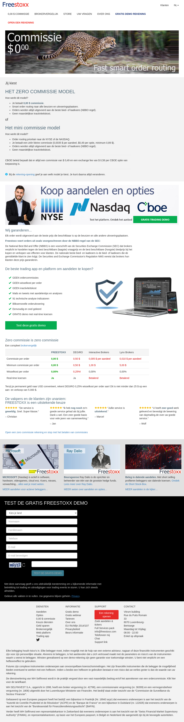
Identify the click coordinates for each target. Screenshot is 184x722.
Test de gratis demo (48, 573)
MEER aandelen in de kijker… (141, 489)
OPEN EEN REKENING (21, 22)
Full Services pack (104, 628)
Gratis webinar (73, 615)
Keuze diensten (44, 622)
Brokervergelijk (44, 629)
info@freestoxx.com (105, 631)
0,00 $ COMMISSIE (18, 14)
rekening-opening (25, 174)
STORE (67, 14)
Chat (97, 638)
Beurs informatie (74, 632)
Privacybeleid (72, 629)
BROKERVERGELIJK (46, 14)
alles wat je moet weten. (31, 484)
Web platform (43, 632)
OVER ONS (103, 14)
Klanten (164, 5)
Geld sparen (42, 625)
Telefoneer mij (102, 635)
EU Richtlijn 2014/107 (77, 625)
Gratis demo (72, 611)
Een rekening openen (106, 615)
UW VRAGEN (84, 14)
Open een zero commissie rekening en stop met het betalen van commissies (46, 432)
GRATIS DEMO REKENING (130, 14)
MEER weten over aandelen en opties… (85, 489)
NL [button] (176, 5)
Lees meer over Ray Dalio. (78, 484)
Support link (101, 642)
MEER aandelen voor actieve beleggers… (25, 489)
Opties (39, 615)
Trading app (42, 636)
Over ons (70, 622)
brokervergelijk (29, 345)
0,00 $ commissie (45, 618)
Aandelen (41, 611)
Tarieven (70, 618)
